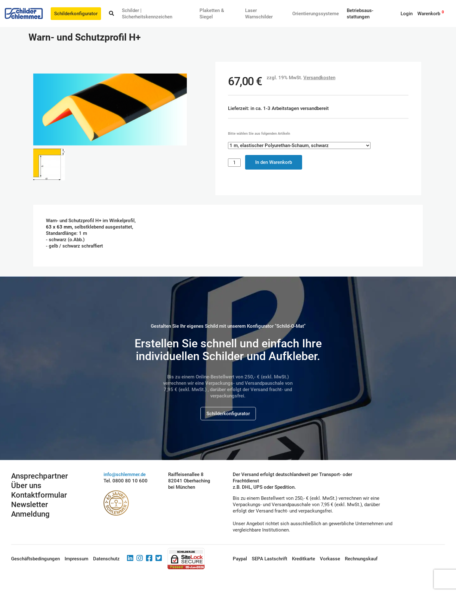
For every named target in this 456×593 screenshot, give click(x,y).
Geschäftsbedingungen (35, 559)
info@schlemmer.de (125, 474)
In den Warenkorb (273, 162)
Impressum (76, 559)
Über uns (26, 485)
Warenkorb (428, 13)
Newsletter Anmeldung (30, 509)
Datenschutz (106, 559)
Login (407, 13)
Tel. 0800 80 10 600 (126, 481)
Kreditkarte (303, 559)
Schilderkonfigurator (76, 13)
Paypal (240, 559)
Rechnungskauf (361, 559)
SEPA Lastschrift (269, 559)
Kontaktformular (39, 495)
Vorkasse (330, 559)
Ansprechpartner (39, 476)
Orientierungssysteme (315, 13)
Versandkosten (319, 78)
